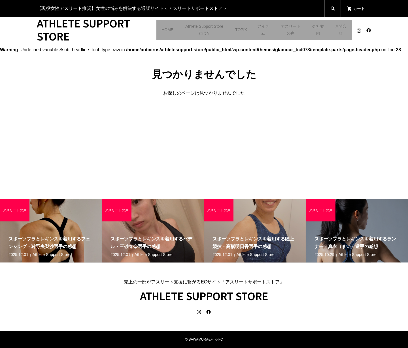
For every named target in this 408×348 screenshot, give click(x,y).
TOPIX (241, 29)
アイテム (263, 29)
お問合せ (341, 29)
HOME (167, 29)
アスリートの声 (291, 29)
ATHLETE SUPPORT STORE (83, 29)
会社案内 (318, 29)
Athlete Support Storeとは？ (204, 29)
